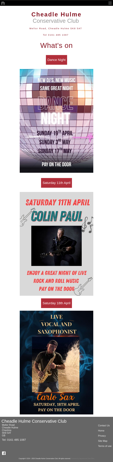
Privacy (102, 436)
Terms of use (105, 446)
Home (101, 430)
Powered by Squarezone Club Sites (82, 458)
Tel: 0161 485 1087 (14, 439)
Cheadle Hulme (56, 14)
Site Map (102, 441)
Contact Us (104, 425)
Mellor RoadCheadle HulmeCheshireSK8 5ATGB (10, 430)
